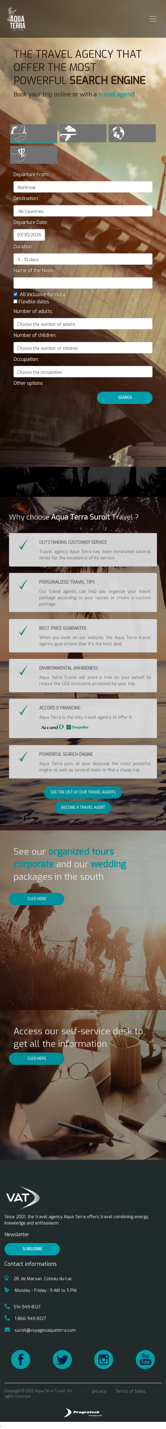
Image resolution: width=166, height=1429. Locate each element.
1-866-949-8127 (25, 1318)
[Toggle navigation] (152, 19)
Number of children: (34, 335)
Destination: (26, 198)
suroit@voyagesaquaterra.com (40, 1330)
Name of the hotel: (33, 270)
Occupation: (26, 359)
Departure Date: (30, 222)
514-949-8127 (22, 1307)
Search (125, 397)
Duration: (23, 246)
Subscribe (32, 1249)
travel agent (115, 94)
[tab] (33, 133)
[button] (28, 383)
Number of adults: (33, 311)
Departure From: (31, 174)
